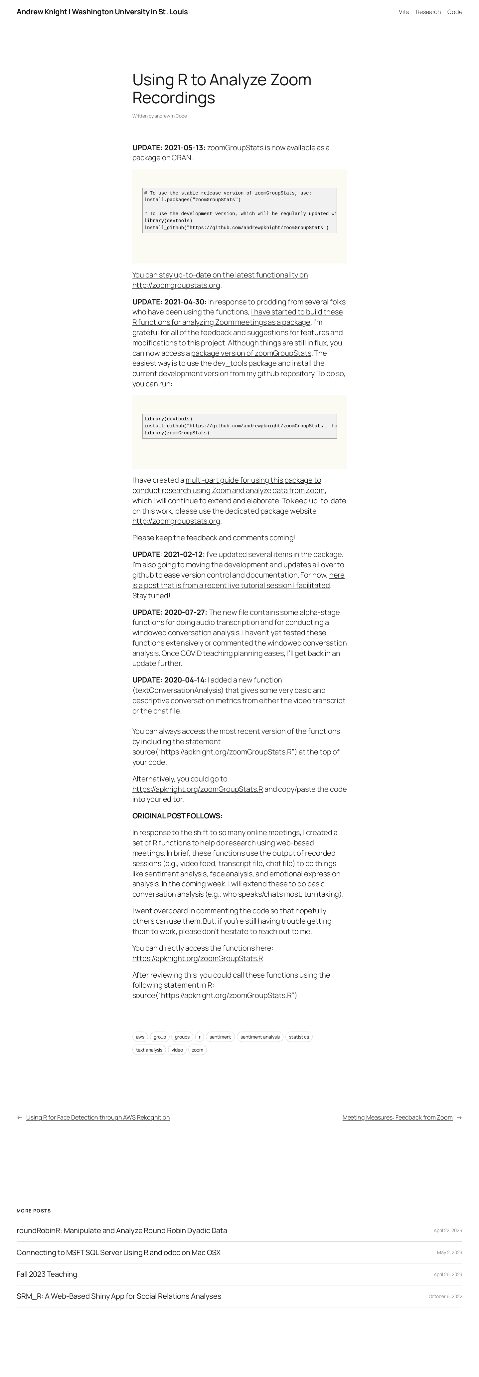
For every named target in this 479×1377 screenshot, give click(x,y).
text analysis (149, 1050)
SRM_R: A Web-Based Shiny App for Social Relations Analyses (119, 1296)
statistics (299, 1037)
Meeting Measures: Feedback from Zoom (398, 1117)
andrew (162, 116)
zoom (197, 1050)
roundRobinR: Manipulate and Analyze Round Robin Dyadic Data (122, 1230)
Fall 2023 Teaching (47, 1274)
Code (181, 116)
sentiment (220, 1037)
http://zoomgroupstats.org (176, 521)
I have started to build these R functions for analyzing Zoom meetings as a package (237, 317)
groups (182, 1037)
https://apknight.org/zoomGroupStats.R (197, 789)
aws (140, 1037)
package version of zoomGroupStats (251, 353)
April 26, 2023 (448, 1274)
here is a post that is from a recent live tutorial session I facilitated (238, 580)
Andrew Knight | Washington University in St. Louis (102, 12)
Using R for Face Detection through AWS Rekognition (98, 1117)
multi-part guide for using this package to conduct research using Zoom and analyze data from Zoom (228, 485)
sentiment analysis (260, 1037)
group (160, 1037)
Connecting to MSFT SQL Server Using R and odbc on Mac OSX (119, 1252)
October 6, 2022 (446, 1296)
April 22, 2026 (448, 1230)
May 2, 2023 (449, 1252)
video (177, 1050)
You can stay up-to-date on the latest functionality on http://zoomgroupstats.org (220, 280)
